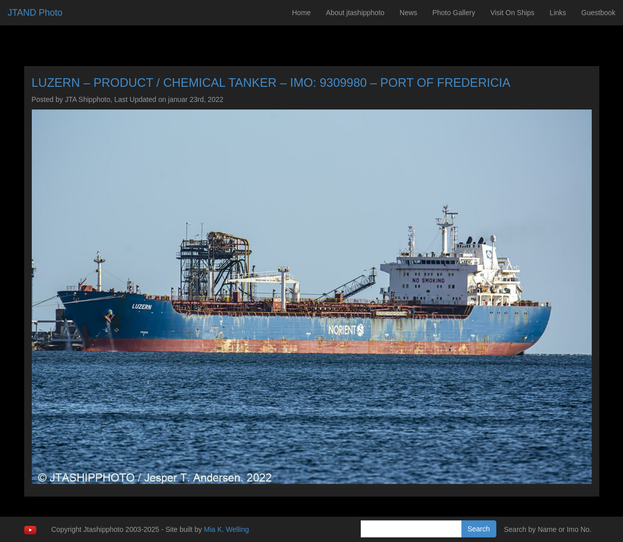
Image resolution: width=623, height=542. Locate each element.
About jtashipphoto (355, 13)
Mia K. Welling (226, 529)
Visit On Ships (512, 13)
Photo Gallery (453, 13)
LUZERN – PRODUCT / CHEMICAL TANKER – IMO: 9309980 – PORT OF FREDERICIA (271, 82)
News (408, 13)
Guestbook (598, 13)
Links (558, 13)
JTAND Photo (35, 13)
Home (301, 13)
